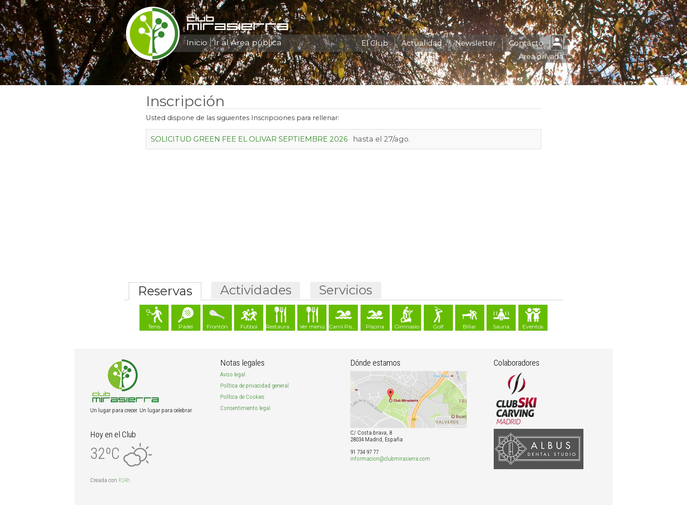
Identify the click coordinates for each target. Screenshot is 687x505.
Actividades (255, 290)
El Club (378, 42)
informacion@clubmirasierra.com (390, 458)
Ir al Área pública (248, 42)
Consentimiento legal (245, 408)
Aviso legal (232, 374)
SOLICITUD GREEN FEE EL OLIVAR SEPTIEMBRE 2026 (249, 138)
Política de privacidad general (254, 385)
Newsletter (477, 42)
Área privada (540, 56)
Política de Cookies (242, 396)
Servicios (345, 290)
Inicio (197, 42)
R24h (124, 480)
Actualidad (424, 42)
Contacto (527, 42)
